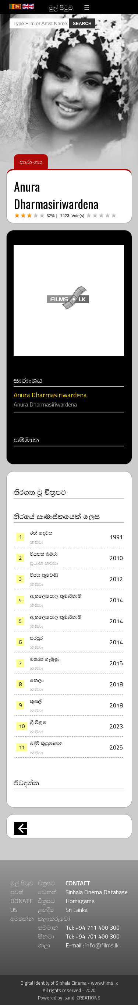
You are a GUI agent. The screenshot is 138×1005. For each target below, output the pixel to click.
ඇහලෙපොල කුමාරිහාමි (55, 595)
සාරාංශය (31, 161)
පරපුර (36, 637)
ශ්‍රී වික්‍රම (38, 721)
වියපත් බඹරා (44, 553)
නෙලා (37, 679)
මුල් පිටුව (61, 7)
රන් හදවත (41, 532)
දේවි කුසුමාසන (46, 742)
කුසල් (36, 700)
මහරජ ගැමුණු (45, 658)
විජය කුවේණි (44, 574)
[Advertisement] (69, 912)
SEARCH (82, 23)
